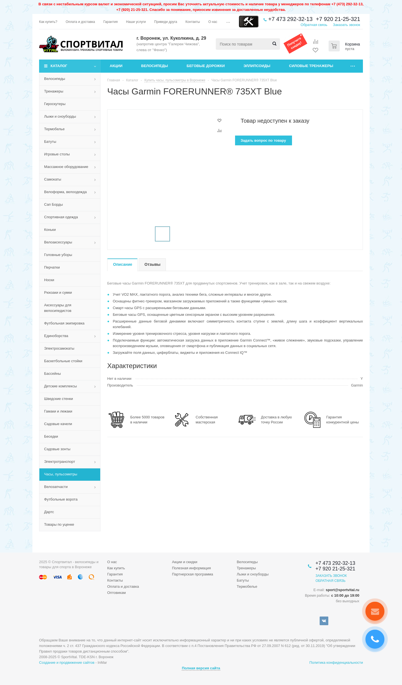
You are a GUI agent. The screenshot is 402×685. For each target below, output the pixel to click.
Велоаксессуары (58, 242)
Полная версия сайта (201, 668)
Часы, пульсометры (60, 474)
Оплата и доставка (123, 586)
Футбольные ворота (61, 499)
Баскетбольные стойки (63, 361)
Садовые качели (58, 424)
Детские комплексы (60, 386)
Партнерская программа (192, 574)
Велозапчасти (56, 487)
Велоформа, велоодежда (65, 192)
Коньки (50, 229)
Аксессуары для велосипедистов (57, 308)
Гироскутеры (54, 104)
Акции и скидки (184, 562)
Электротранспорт (59, 461)
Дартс (49, 512)
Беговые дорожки (206, 66)
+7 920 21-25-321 (338, 19)
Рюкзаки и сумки (58, 292)
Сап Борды (53, 204)
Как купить (116, 568)
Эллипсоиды (256, 66)
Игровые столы (57, 154)
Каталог (59, 66)
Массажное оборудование (66, 167)
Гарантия (115, 574)
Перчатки (52, 267)
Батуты (50, 141)
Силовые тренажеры (311, 66)
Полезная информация (191, 568)
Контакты (115, 580)
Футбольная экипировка (64, 323)
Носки (49, 280)
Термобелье (54, 129)
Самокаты (52, 179)
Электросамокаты (59, 348)
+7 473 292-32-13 (290, 19)
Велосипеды (154, 66)
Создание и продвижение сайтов (66, 662)
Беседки (51, 436)
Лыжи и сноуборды (60, 116)
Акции (116, 66)
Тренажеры (53, 91)
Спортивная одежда (61, 217)
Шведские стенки (58, 399)
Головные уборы (58, 255)
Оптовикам (116, 593)
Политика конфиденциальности (336, 662)
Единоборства (56, 336)
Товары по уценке (59, 524)
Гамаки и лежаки (58, 411)
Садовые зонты (57, 449)
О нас (112, 562)
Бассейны (52, 373)
